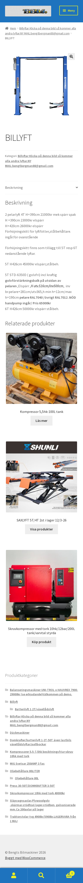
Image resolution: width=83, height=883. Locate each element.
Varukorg (65, 872)
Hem (13, 28)
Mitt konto (14, 875)
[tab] (41, 187)
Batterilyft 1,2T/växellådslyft (34, 709)
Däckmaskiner (19, 733)
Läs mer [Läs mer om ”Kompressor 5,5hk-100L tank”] (41, 420)
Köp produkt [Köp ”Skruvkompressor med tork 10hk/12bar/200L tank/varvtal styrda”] (41, 642)
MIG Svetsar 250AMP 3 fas (27, 763)
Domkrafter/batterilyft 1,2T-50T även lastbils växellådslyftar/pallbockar (40, 742)
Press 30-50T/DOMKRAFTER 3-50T (32, 786)
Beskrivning (14, 187)
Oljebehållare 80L (27, 778)
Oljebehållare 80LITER (25, 771)
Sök (41, 875)
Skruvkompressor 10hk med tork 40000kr (37, 793)
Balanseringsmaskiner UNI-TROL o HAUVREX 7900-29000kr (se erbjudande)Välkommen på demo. (44, 692)
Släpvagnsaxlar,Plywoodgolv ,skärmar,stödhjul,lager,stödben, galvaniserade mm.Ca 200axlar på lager (43, 805)
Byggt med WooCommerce (25, 858)
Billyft (14, 702)
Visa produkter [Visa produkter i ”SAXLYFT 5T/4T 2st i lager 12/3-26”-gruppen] (41, 529)
